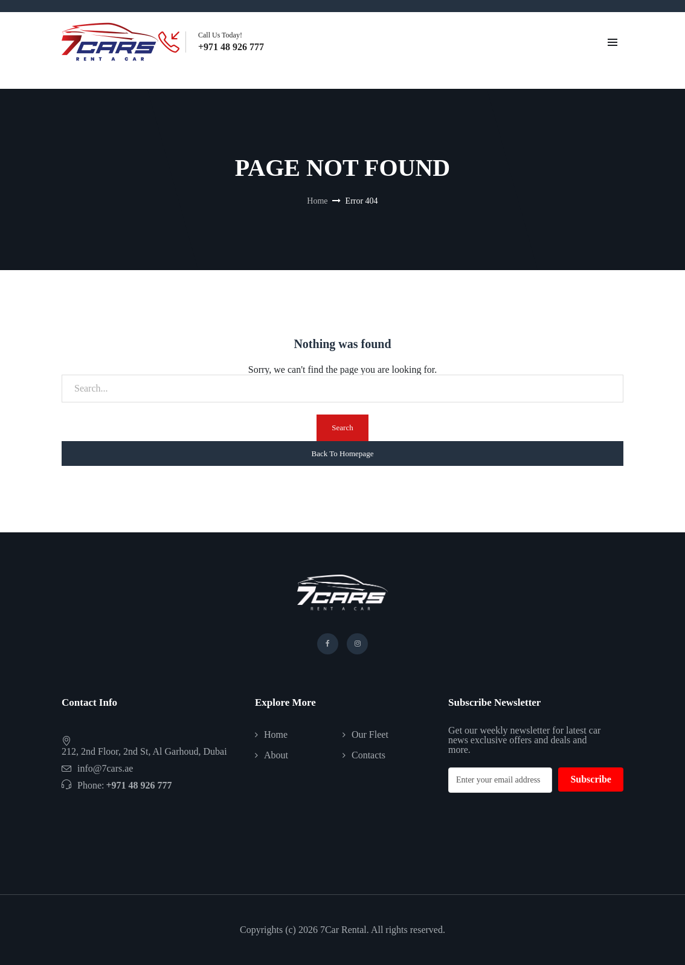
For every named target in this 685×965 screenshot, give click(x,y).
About (276, 755)
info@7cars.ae (105, 768)
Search (342, 427)
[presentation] (540, 828)
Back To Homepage (343, 453)
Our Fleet (370, 734)
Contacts (368, 755)
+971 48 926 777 (231, 47)
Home (317, 200)
